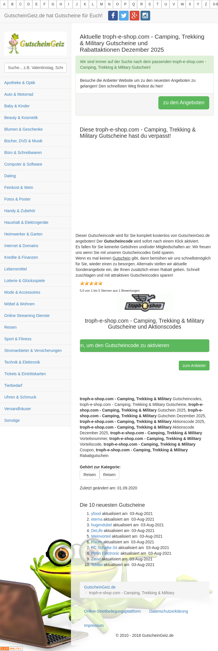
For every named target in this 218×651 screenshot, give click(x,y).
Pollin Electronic (105, 553)
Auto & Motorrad (18, 94)
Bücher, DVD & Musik (23, 141)
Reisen (10, 327)
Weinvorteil (101, 536)
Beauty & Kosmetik (21, 117)
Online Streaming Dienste (27, 315)
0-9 (215, 4)
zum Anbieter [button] (194, 365)
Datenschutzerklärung (168, 611)
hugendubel (101, 525)
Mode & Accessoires (22, 292)
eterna (96, 519)
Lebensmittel (15, 269)
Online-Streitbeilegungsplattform (112, 611)
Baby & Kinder (17, 106)
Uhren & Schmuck (20, 397)
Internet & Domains (21, 245)
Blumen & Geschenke (23, 129)
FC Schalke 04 (104, 547)
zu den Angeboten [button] (183, 102)
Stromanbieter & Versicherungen (33, 350)
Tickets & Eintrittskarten (25, 374)
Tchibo (96, 564)
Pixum (96, 542)
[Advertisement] (145, 193)
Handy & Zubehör (19, 210)
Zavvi (95, 559)
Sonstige (12, 420)
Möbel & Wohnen (19, 304)
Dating (10, 176)
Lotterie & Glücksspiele (24, 280)
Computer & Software (23, 164)
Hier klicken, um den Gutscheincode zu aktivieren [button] (125, 345)
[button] (144, 302)
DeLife (96, 530)
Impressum (94, 625)
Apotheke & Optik (19, 82)
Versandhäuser (17, 408)
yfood (96, 513)
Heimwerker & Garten (23, 234)
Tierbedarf (13, 385)
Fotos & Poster (17, 199)
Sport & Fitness (18, 339)
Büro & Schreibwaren (23, 152)
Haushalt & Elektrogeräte (26, 222)
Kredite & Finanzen (21, 257)
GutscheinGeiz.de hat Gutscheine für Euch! (53, 15)
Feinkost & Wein (18, 187)
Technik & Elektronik (22, 362)
